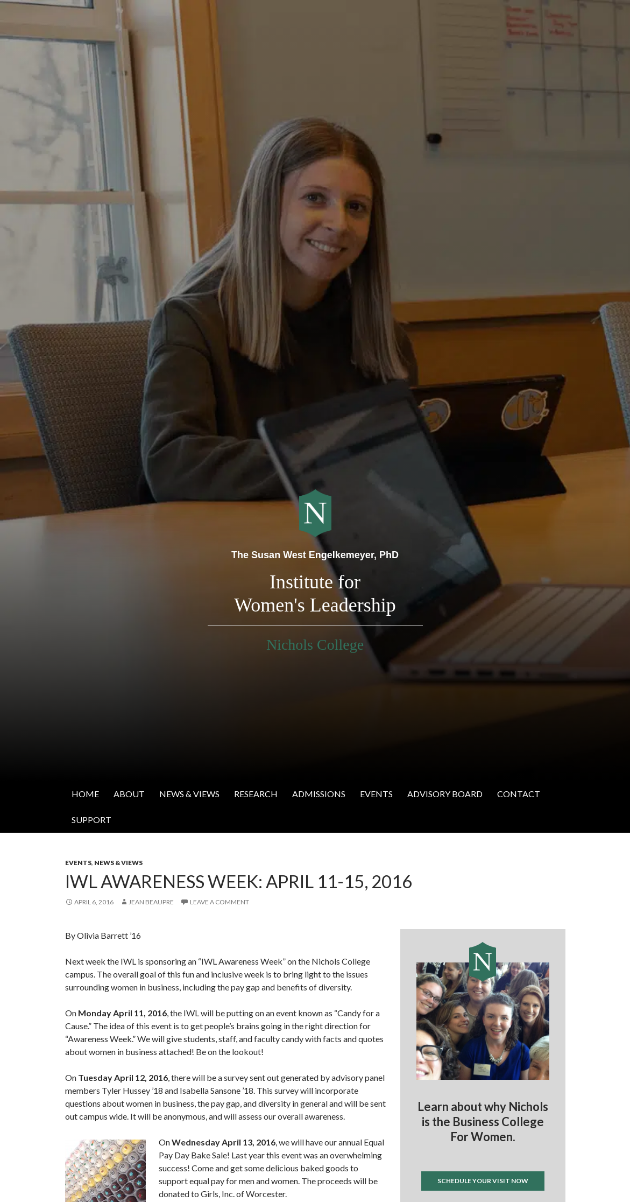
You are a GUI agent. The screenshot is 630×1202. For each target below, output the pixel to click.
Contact (518, 794)
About (129, 794)
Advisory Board (445, 794)
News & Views (189, 794)
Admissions (318, 794)
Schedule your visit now (482, 1181)
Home (85, 794)
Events (376, 794)
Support (91, 819)
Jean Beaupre (151, 902)
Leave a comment (219, 902)
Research (256, 794)
